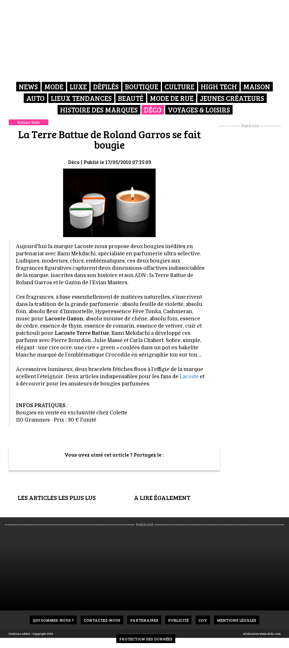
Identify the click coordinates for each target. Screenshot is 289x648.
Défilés (106, 86)
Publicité (178, 620)
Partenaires (144, 620)
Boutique (141, 86)
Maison (256, 86)
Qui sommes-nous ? (53, 620)
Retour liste (28, 122)
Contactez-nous (102, 620)
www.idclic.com (270, 634)
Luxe (78, 86)
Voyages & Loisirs (199, 110)
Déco (152, 110)
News (28, 86)
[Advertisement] (254, 215)
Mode (53, 86)
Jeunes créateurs (232, 98)
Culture (179, 86)
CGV (202, 620)
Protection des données (145, 639)
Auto (35, 98)
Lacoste (189, 376)
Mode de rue (172, 98)
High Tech (219, 86)
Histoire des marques (99, 110)
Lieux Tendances (81, 98)
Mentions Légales (236, 620)
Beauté (130, 98)
